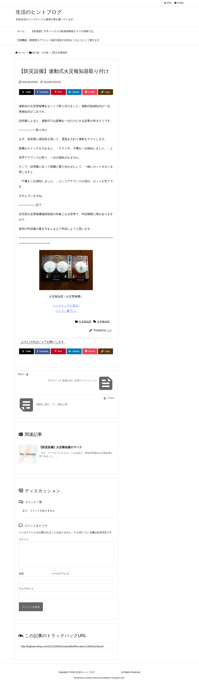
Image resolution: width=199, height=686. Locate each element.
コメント (24, 539)
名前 (21, 573)
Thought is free (117, 678)
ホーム (21, 52)
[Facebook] (42, 92)
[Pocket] (89, 92)
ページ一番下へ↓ (66, 310)
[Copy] (105, 92)
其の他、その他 (40, 52)
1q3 (109, 330)
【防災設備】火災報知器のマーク (60, 447)
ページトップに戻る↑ (66, 305)
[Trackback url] (66, 646)
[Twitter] (26, 92)
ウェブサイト (26, 588)
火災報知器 (61, 52)
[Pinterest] (58, 92)
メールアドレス (60, 573)
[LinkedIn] (74, 92)
